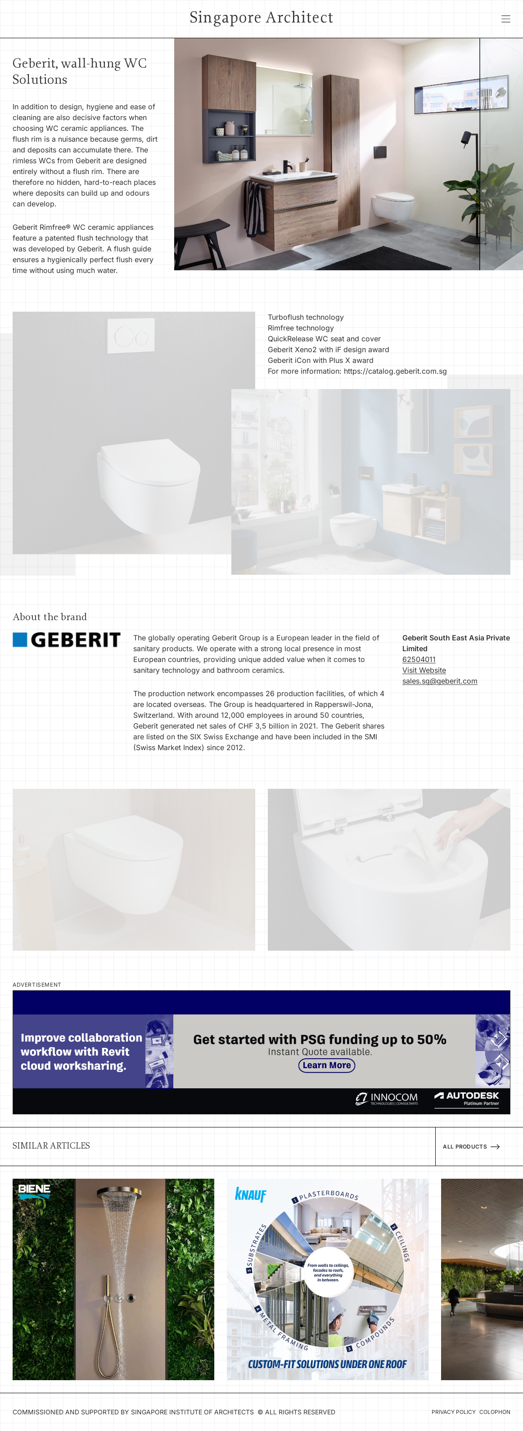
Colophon (494, 1412)
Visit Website (424, 670)
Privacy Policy (454, 1412)
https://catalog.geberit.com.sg (395, 371)
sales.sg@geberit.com (440, 680)
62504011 (419, 659)
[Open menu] (506, 19)
